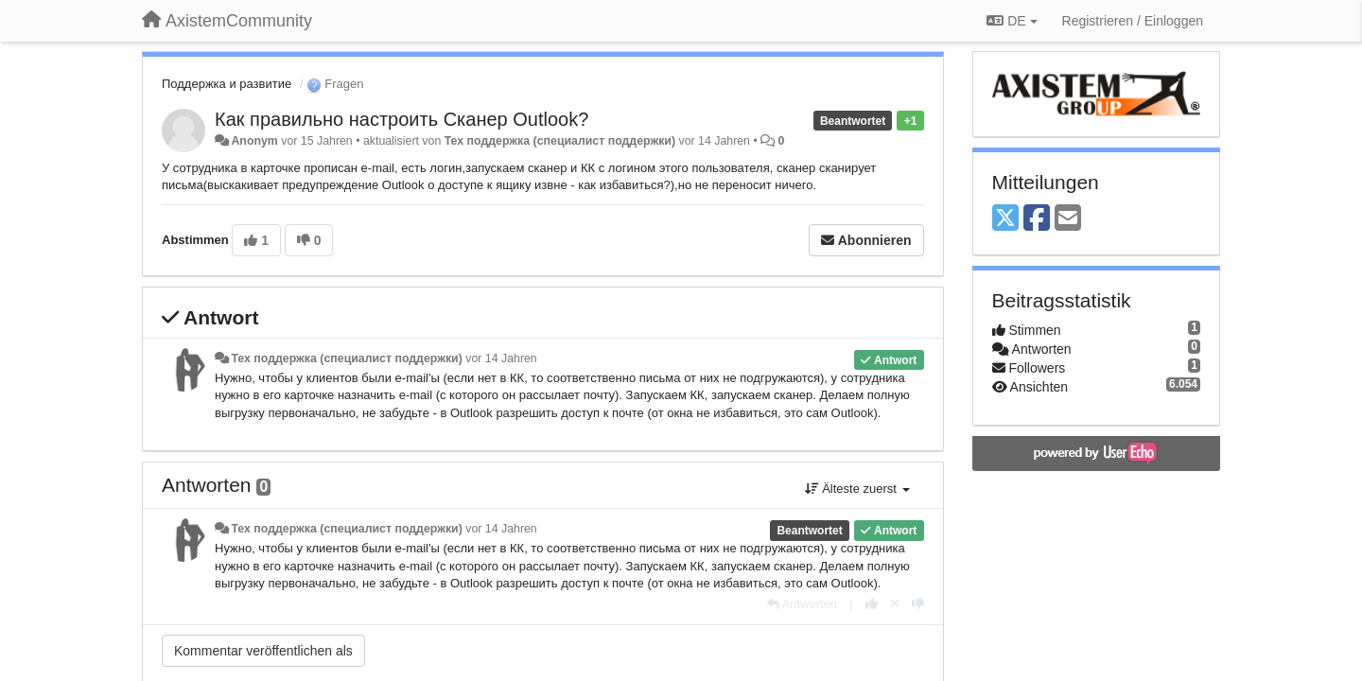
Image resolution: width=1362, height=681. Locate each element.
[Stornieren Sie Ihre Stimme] (894, 604)
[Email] (1068, 219)
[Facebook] (1036, 219)
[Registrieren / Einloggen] (1133, 21)
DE (1012, 20)
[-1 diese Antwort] (918, 604)
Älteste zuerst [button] (857, 488)
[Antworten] (802, 604)
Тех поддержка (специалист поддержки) (560, 141)
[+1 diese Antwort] (871, 604)
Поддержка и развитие (226, 84)
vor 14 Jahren (500, 358)
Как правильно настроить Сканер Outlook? (401, 119)
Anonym (254, 141)
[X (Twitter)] (1005, 219)
